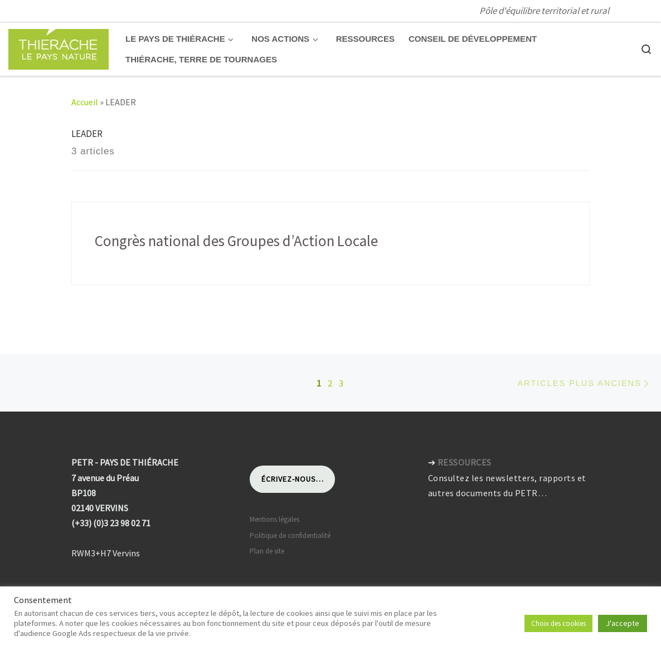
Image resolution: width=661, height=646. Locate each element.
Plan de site (267, 551)
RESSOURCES (465, 462)
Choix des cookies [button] (558, 623)
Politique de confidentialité (290, 535)
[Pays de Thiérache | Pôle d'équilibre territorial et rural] (58, 47)
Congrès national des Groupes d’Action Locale (236, 240)
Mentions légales (274, 519)
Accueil (84, 101)
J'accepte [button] (622, 623)
